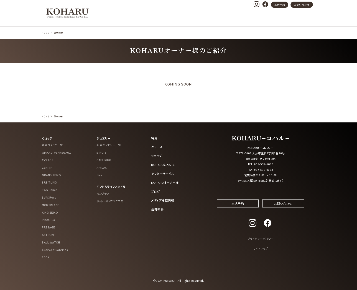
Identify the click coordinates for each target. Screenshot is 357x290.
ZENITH (47, 167)
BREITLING (49, 182)
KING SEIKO (50, 212)
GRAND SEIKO (51, 175)
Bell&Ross (49, 197)
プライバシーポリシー (260, 243)
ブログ (156, 190)
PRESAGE (48, 227)
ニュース (157, 147)
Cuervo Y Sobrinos (55, 249)
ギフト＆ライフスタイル (112, 186)
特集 (154, 138)
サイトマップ (260, 253)
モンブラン (103, 193)
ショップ (156, 155)
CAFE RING (104, 160)
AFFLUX (102, 167)
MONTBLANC (51, 205)
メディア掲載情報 (163, 199)
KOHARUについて (164, 164)
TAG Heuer (49, 190)
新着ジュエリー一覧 (109, 145)
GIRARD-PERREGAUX (56, 152)
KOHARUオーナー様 (166, 181)
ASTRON (48, 234)
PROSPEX (48, 220)
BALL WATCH (51, 242)
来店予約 (279, 4)
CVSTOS (47, 160)
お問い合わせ (301, 4)
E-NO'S (101, 152)
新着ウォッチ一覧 (52, 145)
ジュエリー (104, 138)
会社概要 (157, 207)
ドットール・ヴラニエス (110, 201)
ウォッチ (47, 138)
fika (99, 175)
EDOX (45, 257)
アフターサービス (163, 173)
